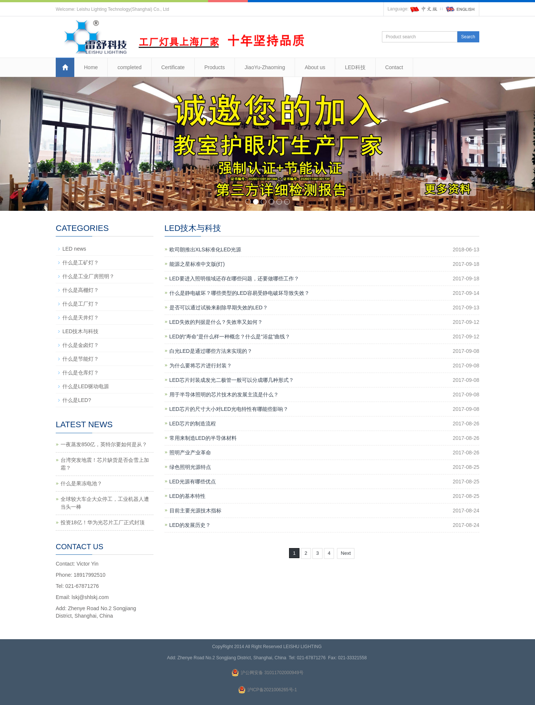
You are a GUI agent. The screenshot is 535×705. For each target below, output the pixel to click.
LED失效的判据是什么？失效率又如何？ (216, 322)
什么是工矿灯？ (80, 262)
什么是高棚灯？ (80, 290)
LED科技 (355, 67)
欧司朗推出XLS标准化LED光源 (205, 249)
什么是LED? (76, 400)
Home (91, 67)
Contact (394, 67)
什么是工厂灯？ (80, 304)
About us (315, 67)
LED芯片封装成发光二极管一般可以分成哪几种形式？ (231, 380)
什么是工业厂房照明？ (88, 276)
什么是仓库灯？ (80, 373)
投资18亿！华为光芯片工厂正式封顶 (103, 522)
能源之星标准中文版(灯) (197, 264)
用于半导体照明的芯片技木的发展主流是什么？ (224, 394)
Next (346, 553)
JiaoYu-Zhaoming (264, 67)
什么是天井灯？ (80, 318)
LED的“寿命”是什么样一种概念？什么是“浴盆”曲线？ (230, 336)
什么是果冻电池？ (81, 483)
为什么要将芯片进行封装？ (200, 365)
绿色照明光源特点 (190, 467)
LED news (74, 249)
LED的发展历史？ (190, 525)
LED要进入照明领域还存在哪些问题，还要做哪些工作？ (234, 278)
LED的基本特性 (187, 496)
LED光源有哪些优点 (192, 482)
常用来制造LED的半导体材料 (203, 438)
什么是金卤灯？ (80, 345)
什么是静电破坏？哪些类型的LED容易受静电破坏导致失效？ (239, 293)
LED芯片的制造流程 (192, 423)
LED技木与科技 (80, 331)
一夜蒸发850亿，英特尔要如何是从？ (104, 444)
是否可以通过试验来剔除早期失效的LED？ (218, 307)
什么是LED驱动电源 (85, 386)
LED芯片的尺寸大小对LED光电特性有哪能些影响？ (228, 409)
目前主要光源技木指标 (195, 511)
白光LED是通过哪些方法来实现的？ (210, 351)
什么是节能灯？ (80, 359)
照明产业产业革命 (190, 452)
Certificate (173, 67)
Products (214, 67)
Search (468, 36)
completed (129, 67)
